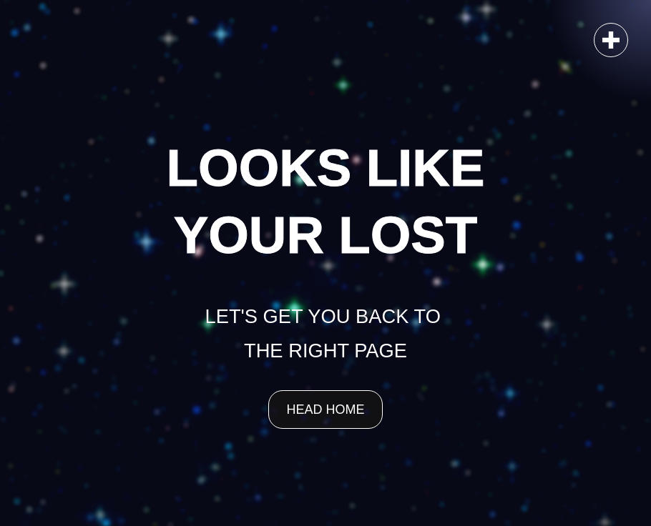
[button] (611, 40)
